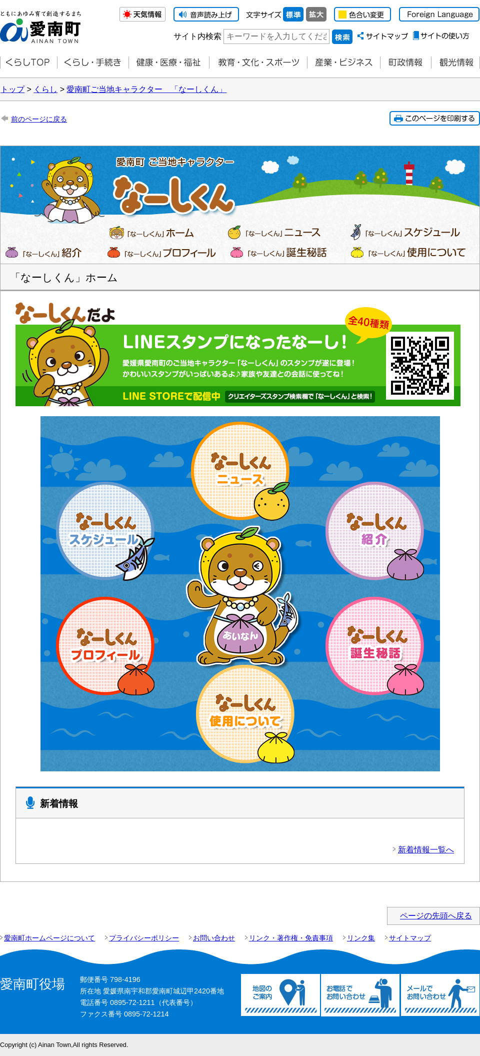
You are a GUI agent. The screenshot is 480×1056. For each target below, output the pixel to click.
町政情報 (405, 63)
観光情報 (455, 63)
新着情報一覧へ (426, 849)
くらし (46, 89)
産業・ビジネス (343, 63)
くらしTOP (28, 63)
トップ (12, 89)
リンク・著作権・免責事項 (291, 938)
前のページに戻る (39, 119)
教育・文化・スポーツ (258, 63)
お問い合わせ (214, 938)
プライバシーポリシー (144, 938)
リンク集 (361, 938)
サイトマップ (410, 938)
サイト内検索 (198, 36)
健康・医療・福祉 (168, 63)
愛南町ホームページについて (49, 938)
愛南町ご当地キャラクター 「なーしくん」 (146, 89)
